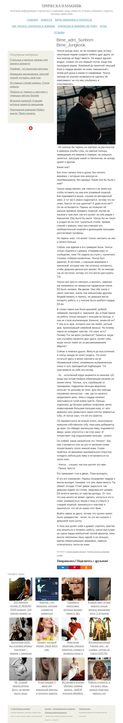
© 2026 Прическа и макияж (20, 709)
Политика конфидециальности (56, 712)
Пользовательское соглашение (64, 709)
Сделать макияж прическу (76, 552)
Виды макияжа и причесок (73, 19)
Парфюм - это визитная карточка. (29, 69)
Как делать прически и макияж (33, 26)
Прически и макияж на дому (77, 26)
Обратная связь (85, 709)
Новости (46, 19)
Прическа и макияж (61, 6)
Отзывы (59, 32)
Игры (103, 26)
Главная (32, 19)
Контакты (48, 709)
